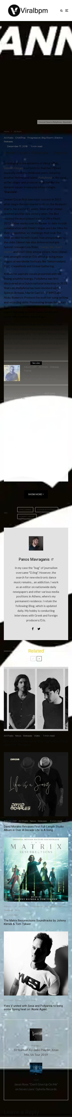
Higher (8, 251)
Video (37, 735)
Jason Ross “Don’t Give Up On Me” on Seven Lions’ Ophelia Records (36, 1084)
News (18, 735)
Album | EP (30, 367)
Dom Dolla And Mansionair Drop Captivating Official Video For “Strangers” (36, 743)
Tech (17, 910)
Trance (27, 371)
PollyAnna (45, 177)
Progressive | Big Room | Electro (45, 137)
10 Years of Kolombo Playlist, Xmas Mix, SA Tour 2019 (36, 1050)
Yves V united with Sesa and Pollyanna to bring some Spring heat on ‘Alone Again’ (33, 1007)
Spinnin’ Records (14, 398)
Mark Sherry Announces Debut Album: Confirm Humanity (43, 377)
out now (50, 393)
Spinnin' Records (47, 510)
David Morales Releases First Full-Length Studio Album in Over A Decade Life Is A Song (34, 828)
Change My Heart (50, 247)
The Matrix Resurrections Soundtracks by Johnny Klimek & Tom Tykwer (35, 922)
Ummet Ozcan (13, 168)
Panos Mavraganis (34, 559)
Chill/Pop (20, 137)
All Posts (8, 137)
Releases (8, 141)
